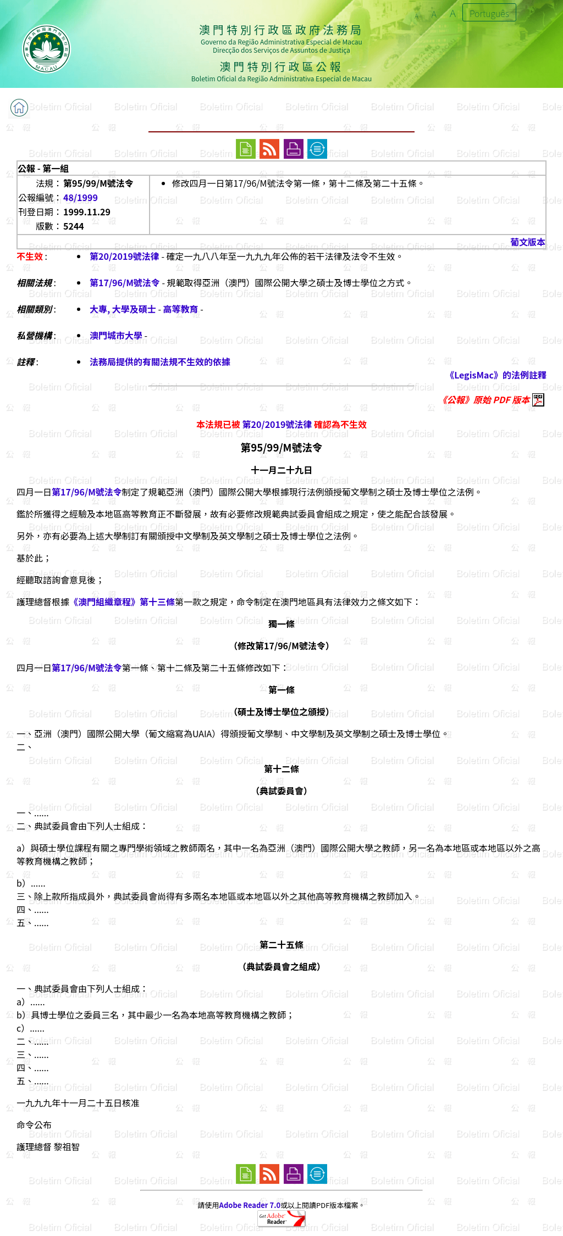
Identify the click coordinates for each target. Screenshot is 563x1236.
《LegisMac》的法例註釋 (496, 374)
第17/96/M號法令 (125, 282)
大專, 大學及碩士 (123, 308)
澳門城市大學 (116, 335)
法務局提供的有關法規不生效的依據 (160, 361)
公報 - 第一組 (43, 168)
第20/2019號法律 (124, 256)
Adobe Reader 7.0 (249, 1205)
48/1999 (80, 197)
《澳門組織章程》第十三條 (122, 601)
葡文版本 (527, 241)
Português (489, 13)
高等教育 (180, 308)
